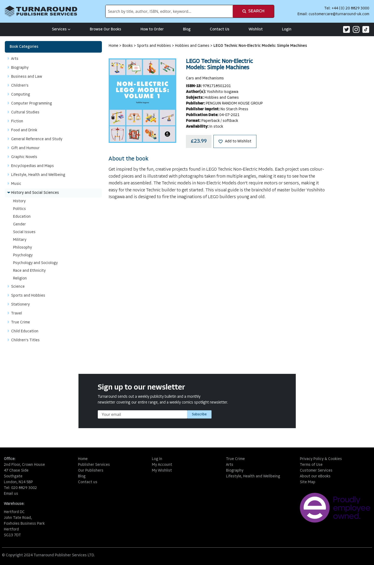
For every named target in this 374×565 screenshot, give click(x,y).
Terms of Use (311, 465)
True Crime (235, 459)
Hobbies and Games (192, 46)
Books (128, 46)
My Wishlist (162, 471)
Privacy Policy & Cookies (321, 459)
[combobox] (169, 11)
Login (286, 29)
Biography (234, 471)
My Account (162, 465)
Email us (11, 494)
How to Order (152, 29)
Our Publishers (90, 471)
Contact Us (219, 29)
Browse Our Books (105, 29)
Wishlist (256, 29)
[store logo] (41, 11)
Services (61, 29)
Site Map (307, 482)
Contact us (87, 482)
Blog (187, 29)
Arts (229, 465)
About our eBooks (315, 476)
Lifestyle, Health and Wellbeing (253, 476)
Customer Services (316, 471)
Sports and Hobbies (154, 46)
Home (114, 46)
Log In (157, 459)
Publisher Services (94, 465)
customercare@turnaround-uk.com (339, 14)
